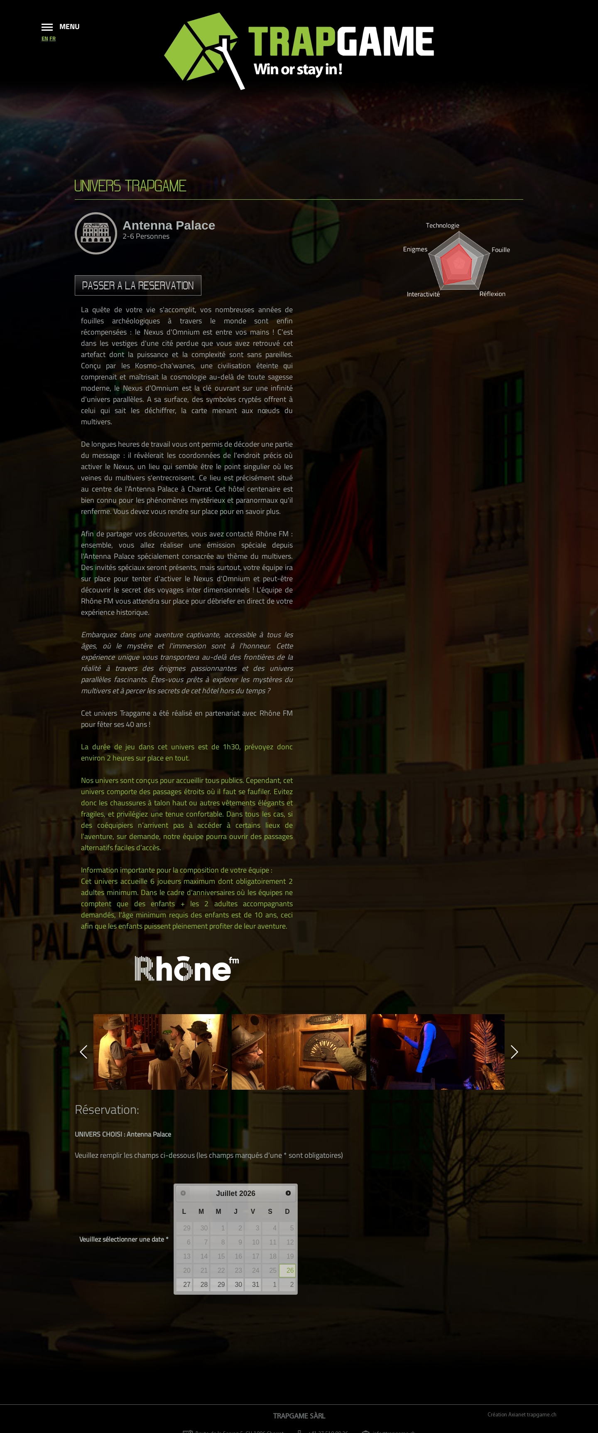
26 (290, 1270)
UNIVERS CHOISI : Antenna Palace (123, 1134)
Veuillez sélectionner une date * (124, 1239)
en (45, 38)
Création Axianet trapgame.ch (522, 1415)
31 (256, 1284)
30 (239, 1284)
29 (221, 1284)
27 (187, 1284)
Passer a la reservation (138, 285)
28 (204, 1284)
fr (52, 38)
